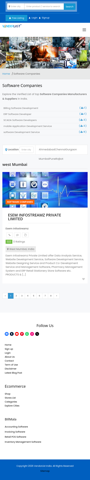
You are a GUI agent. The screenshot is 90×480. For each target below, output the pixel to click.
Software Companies (20, 201)
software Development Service (21, 132)
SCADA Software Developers (20, 120)
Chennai (60, 149)
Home (6, 74)
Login (8, 352)
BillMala (10, 419)
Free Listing (16, 18)
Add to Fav (83, 279)
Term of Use (11, 364)
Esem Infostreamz (17, 228)
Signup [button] (46, 17)
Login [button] (34, 17)
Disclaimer (11, 368)
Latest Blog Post (13, 372)
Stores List (10, 397)
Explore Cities (12, 405)
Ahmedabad (47, 149)
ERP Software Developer (17, 114)
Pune (52, 159)
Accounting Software (16, 426)
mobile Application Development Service (27, 126)
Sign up (9, 349)
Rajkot (59, 159)
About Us (10, 356)
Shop (7, 393)
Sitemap (45, 471)
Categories (11, 401)
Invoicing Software (15, 431)
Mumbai (44, 159)
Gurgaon (71, 149)
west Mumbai (14, 164)
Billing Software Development (20, 108)
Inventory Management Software (23, 441)
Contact (9, 360)
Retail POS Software (15, 436)
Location (12, 149)
